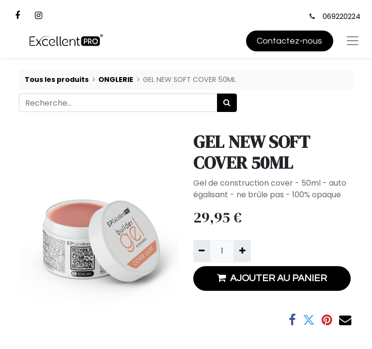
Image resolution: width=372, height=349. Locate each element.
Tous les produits (57, 79)
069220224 (341, 16)
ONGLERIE (115, 79)
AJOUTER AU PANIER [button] (272, 278)
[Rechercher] (227, 103)
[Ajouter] (241, 251)
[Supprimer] (201, 251)
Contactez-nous (289, 41)
